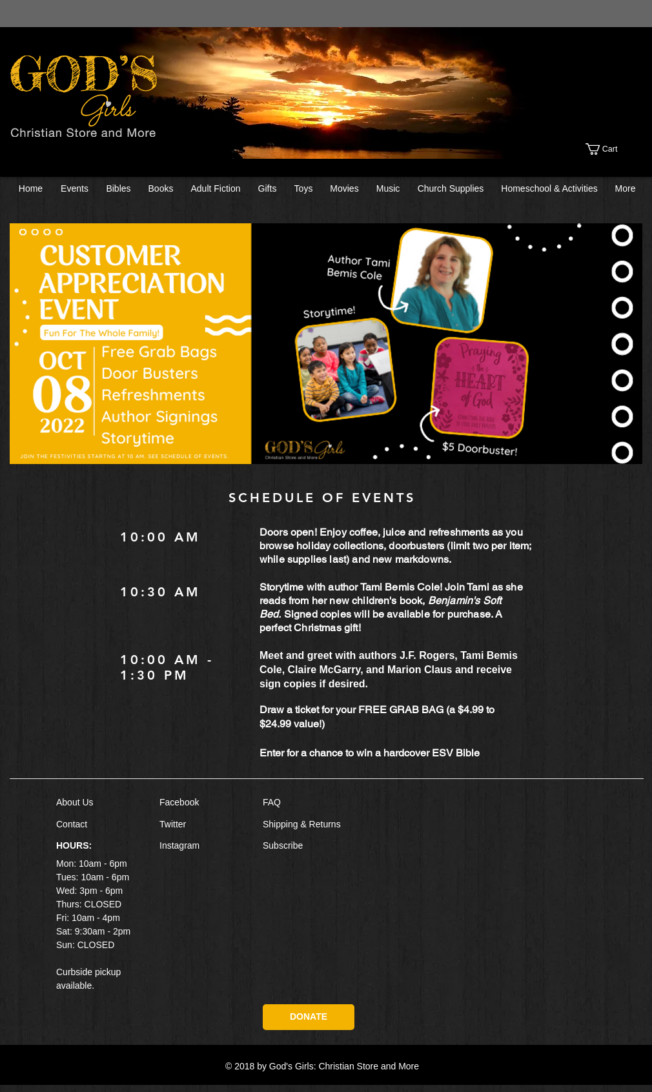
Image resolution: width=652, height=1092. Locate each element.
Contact (71, 824)
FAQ (272, 802)
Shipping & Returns (302, 824)
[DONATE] (308, 1017)
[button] (615, 149)
